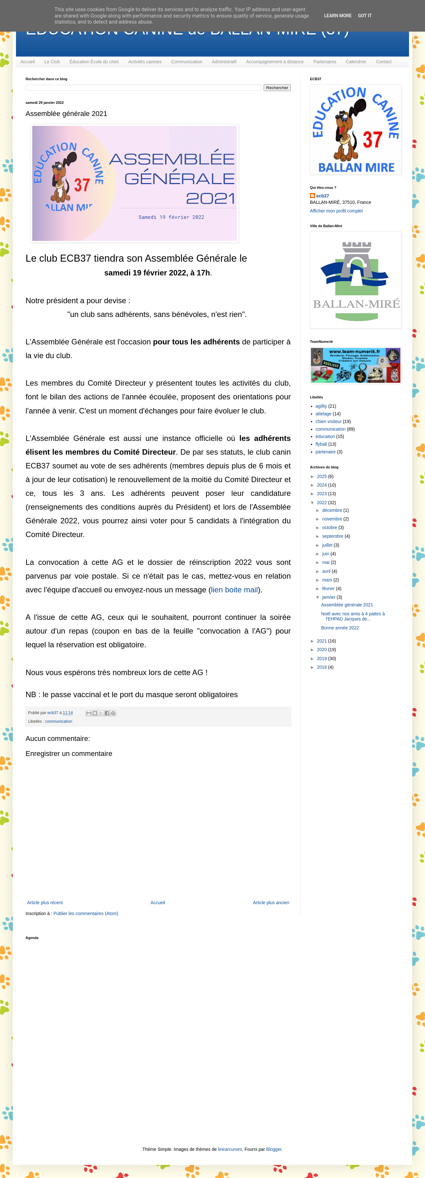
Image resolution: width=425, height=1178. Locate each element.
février (329, 588)
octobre (330, 527)
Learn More (338, 15)
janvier (329, 597)
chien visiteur (329, 421)
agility (321, 406)
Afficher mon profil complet (336, 210)
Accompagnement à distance (275, 61)
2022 (322, 502)
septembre (333, 536)
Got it (365, 15)
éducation (325, 436)
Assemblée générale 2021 (347, 604)
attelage (324, 413)
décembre (332, 510)
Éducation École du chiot (94, 61)
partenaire (326, 451)
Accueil (27, 61)
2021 (322, 640)
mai (326, 562)
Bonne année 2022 (340, 627)
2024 (322, 485)
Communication (186, 61)
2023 (322, 493)
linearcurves (230, 1149)
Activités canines (145, 61)
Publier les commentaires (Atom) (85, 913)
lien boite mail (234, 589)
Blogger (273, 1149)
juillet (328, 545)
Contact (383, 61)
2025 (322, 476)
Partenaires (324, 61)
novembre (332, 518)
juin (326, 553)
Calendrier (356, 61)
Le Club (52, 61)
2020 (322, 649)
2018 (322, 667)
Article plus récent (45, 902)
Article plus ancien (271, 902)
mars (327, 579)
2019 (322, 658)
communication (58, 721)
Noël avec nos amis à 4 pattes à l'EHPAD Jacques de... (353, 616)
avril (327, 571)
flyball (321, 444)
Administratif (224, 61)
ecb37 (322, 195)
